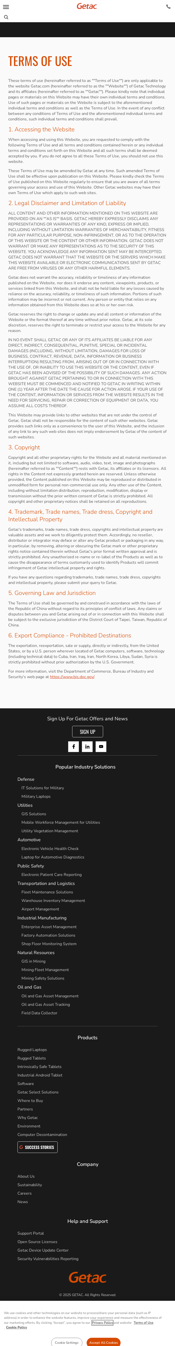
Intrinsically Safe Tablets (39, 1067)
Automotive (29, 840)
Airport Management (40, 909)
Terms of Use (115, 1308)
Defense (25, 779)
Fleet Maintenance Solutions (47, 892)
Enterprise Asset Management (49, 927)
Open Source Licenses (37, 1242)
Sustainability (29, 1185)
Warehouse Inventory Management (53, 900)
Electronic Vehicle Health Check (50, 848)
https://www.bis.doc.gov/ (72, 677)
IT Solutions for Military (42, 788)
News (22, 1202)
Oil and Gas (29, 987)
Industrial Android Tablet (39, 1075)
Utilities (25, 805)
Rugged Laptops (32, 1050)
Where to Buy (30, 1100)
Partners (25, 1109)
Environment (28, 1126)
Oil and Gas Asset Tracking (45, 1004)
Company (87, 1164)
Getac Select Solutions (38, 1092)
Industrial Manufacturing (42, 918)
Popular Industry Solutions (85, 767)
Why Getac (27, 1117)
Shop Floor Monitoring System (49, 944)
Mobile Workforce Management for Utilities (60, 822)
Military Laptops (36, 796)
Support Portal (30, 1233)
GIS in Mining (33, 961)
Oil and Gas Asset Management (50, 996)
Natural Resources (36, 953)
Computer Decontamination (42, 1134)
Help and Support (87, 1221)
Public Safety (30, 866)
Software (25, 1083)
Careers (24, 1193)
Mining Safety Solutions (42, 978)
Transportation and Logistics (46, 883)
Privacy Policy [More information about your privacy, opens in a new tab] (102, 1332)
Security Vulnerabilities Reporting (47, 1259)
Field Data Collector (39, 1013)
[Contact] (168, 6)
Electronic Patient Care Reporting (51, 874)
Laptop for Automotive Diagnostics (52, 857)
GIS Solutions (33, 814)
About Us (26, 1176)
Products (88, 1037)
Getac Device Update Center (43, 1250)
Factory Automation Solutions (48, 935)
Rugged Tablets (31, 1058)
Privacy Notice (59, 1308)
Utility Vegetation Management (49, 831)
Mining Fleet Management (45, 970)
